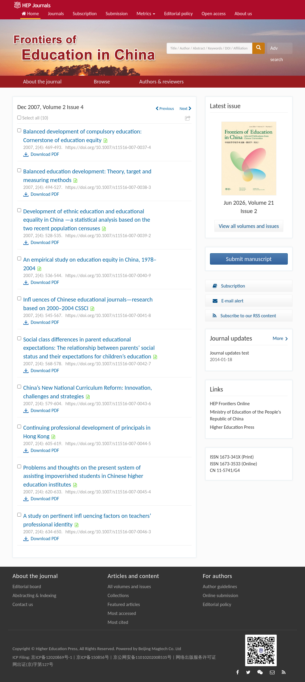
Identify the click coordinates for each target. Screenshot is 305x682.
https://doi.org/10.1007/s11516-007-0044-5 (108, 443)
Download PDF (45, 154)
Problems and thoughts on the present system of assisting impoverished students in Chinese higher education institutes (83, 476)
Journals (56, 13)
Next (186, 108)
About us (243, 13)
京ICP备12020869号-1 (51, 657)
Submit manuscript (249, 258)
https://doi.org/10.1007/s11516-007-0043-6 (108, 403)
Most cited (118, 622)
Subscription (85, 13)
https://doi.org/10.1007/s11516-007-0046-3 (108, 532)
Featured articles (124, 604)
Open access (214, 13)
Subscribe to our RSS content (244, 316)
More (278, 338)
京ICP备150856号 (92, 657)
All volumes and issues (129, 586)
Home (30, 13)
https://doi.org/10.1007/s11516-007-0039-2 (108, 235)
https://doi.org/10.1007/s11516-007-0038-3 (108, 187)
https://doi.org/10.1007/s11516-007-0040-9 (108, 275)
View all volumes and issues (249, 226)
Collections (118, 595)
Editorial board (27, 586)
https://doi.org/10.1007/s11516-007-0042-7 (108, 363)
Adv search (276, 49)
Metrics (145, 13)
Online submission (220, 595)
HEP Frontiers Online (230, 403)
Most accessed (122, 613)
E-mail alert (228, 301)
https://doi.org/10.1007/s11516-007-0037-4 (108, 147)
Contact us (23, 604)
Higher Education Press (232, 427)
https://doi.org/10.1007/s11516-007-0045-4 (108, 492)
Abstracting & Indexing (34, 595)
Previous (164, 108)
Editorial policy (178, 13)
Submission (117, 13)
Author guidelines (220, 586)
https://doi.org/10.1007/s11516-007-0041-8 (108, 315)
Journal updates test (229, 353)
